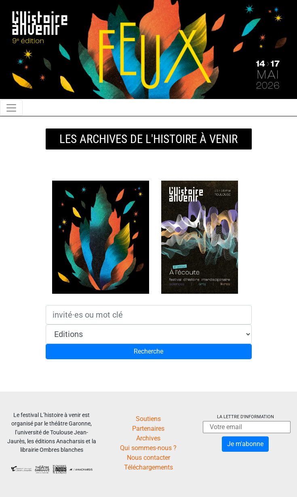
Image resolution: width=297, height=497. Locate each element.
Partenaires (148, 428)
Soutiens (148, 419)
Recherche (148, 351)
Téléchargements (148, 467)
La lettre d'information (245, 416)
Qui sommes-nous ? (148, 448)
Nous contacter (148, 457)
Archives (148, 438)
